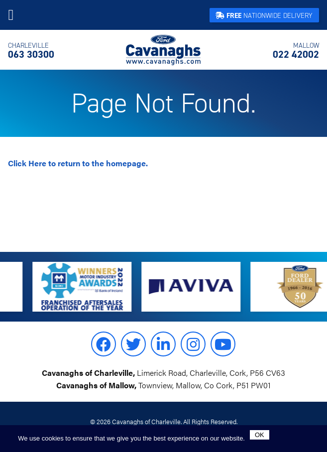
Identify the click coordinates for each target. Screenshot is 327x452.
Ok (259, 435)
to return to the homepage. (78, 163)
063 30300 (31, 50)
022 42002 (296, 50)
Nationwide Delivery (264, 15)
